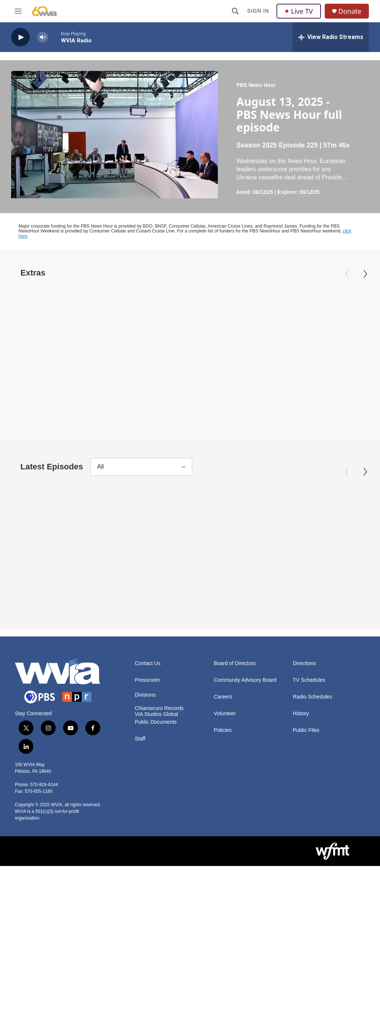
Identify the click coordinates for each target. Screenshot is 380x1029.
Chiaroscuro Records (159, 822)
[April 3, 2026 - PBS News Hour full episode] (64, 322)
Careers (223, 810)
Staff (140, 852)
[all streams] (330, 37)
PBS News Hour (256, 85)
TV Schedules (309, 794)
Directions (304, 777)
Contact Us (147, 777)
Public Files (306, 844)
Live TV (299, 11)
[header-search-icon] (235, 11)
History (301, 827)
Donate (349, 11)
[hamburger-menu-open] (18, 11)
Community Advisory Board (245, 794)
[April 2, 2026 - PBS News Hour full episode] (246, 576)
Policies (223, 844)
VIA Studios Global (156, 828)
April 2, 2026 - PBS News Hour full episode (239, 639)
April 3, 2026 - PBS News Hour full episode (57, 385)
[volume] (42, 37)
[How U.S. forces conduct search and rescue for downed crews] (193, 322)
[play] (20, 37)
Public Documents (156, 835)
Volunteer (225, 827)
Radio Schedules (312, 810)
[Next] (365, 274)
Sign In (258, 11)
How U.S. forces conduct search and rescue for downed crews (186, 390)
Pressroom (147, 794)
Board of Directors (235, 777)
